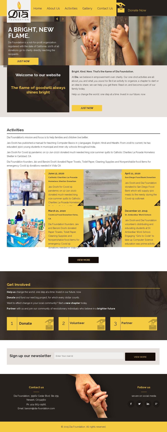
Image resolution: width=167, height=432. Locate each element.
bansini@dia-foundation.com (40, 408)
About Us (53, 8)
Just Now (23, 61)
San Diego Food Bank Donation (140, 177)
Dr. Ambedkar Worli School (138, 215)
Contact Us (105, 8)
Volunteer (77, 323)
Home (37, 8)
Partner (126, 323)
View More (83, 260)
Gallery (87, 8)
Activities (71, 8)
